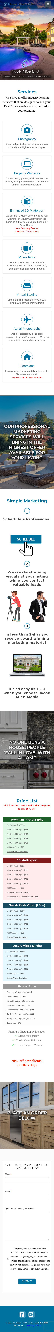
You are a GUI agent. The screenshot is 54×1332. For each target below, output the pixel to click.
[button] (48, 4)
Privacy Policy (34, 1325)
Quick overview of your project (19, 1208)
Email (8, 1191)
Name (8, 1174)
